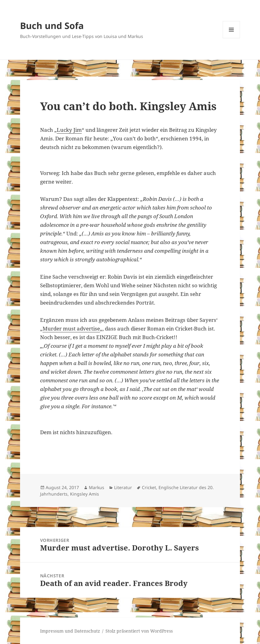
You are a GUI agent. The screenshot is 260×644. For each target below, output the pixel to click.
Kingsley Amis (84, 494)
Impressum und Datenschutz (70, 631)
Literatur (123, 487)
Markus (96, 487)
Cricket (149, 487)
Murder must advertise (71, 328)
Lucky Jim (69, 129)
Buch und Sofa (52, 25)
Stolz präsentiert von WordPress (139, 631)
